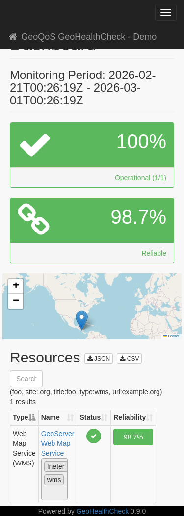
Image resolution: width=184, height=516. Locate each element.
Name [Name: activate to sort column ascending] (50, 417)
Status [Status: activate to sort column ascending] (90, 417)
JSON (98, 358)
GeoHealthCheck (103, 511)
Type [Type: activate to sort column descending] (20, 417)
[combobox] (54, 479)
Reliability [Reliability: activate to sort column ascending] (129, 417)
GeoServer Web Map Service (58, 443)
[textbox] (47, 492)
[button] (82, 320)
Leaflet (171, 336)
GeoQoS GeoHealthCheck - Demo (82, 37)
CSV (129, 358)
